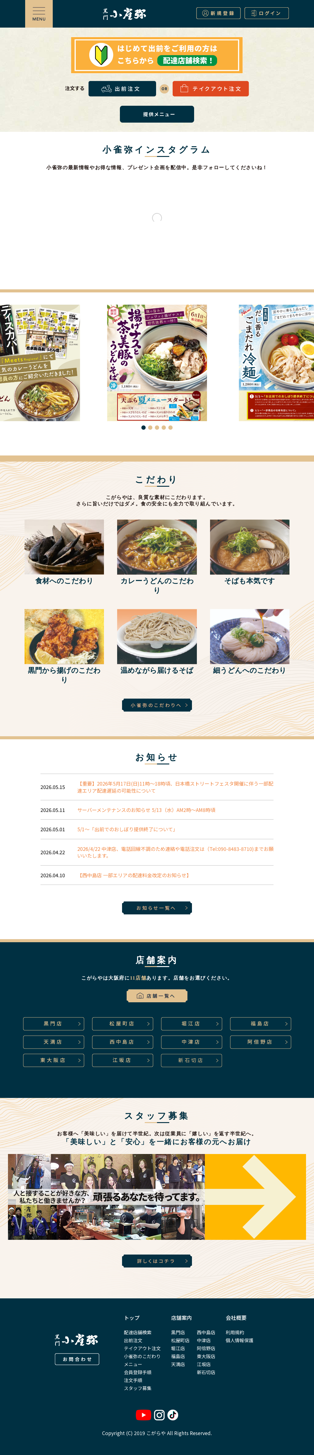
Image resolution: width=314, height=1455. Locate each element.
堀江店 (178, 1348)
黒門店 (178, 1332)
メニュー (133, 1364)
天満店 (178, 1364)
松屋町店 (180, 1340)
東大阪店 (206, 1356)
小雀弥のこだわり (142, 1356)
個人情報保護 (239, 1340)
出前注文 (133, 1340)
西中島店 (206, 1332)
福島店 (178, 1356)
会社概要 (236, 1317)
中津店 (204, 1340)
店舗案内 (181, 1317)
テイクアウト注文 (142, 1348)
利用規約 (235, 1332)
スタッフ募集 (137, 1388)
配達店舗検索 (137, 1332)
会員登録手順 (137, 1372)
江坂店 (204, 1364)
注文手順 (133, 1380)
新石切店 (206, 1372)
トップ (132, 1317)
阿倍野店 (206, 1348)
